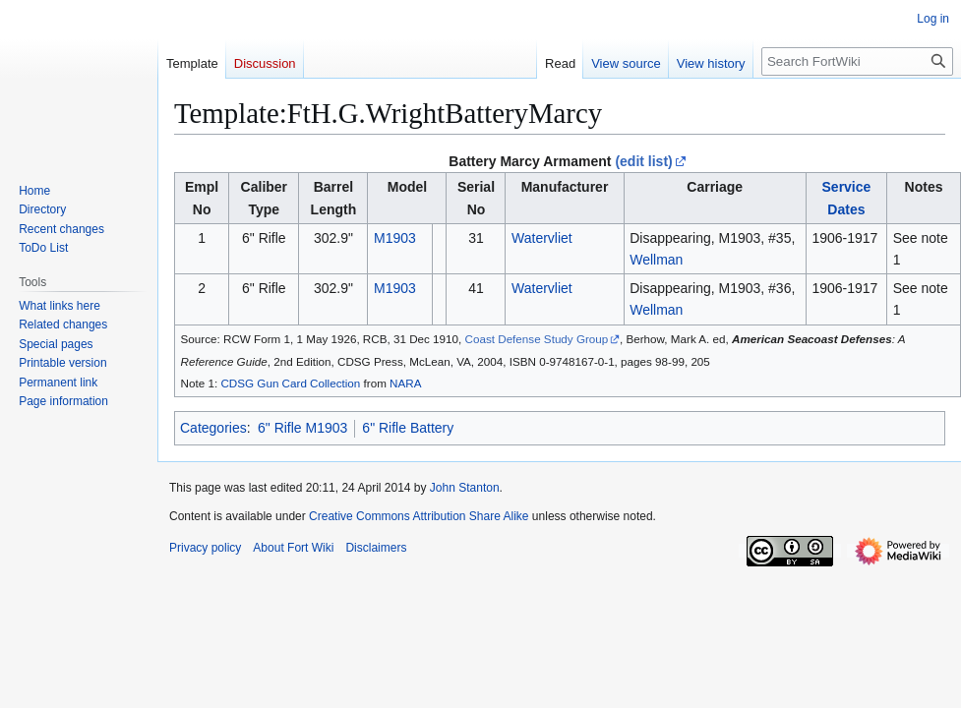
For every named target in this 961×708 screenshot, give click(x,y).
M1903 (395, 238)
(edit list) (643, 161)
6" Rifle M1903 (302, 428)
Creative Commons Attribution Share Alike (418, 516)
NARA (405, 383)
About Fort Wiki (293, 548)
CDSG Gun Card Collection (290, 383)
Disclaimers (375, 548)
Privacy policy (205, 548)
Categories (213, 428)
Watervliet (541, 238)
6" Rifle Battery (407, 428)
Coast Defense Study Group (537, 338)
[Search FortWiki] (857, 61)
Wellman (656, 259)
